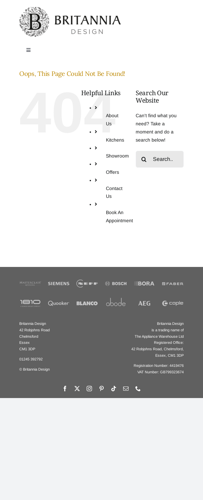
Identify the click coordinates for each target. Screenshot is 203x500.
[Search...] (160, 159)
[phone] (138, 388)
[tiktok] (113, 388)
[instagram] (89, 388)
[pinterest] (101, 388)
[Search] (144, 159)
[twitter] (77, 388)
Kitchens (115, 140)
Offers (112, 172)
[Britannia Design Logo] (70, 9)
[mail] (126, 388)
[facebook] (65, 388)
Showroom (117, 156)
